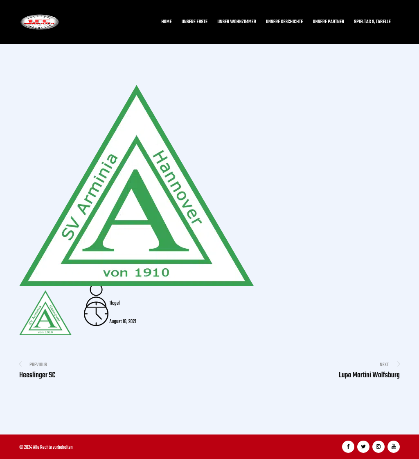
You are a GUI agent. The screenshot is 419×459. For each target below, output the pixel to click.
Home (166, 22)
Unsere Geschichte (284, 22)
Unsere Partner (329, 22)
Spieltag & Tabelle (372, 22)
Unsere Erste (195, 22)
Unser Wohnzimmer (236, 22)
